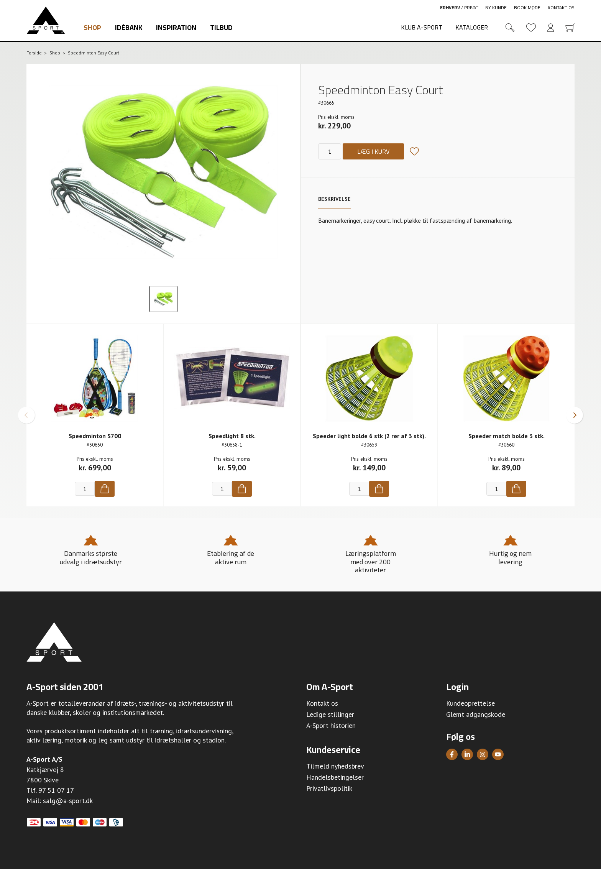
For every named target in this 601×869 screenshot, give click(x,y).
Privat (471, 7)
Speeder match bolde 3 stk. (506, 436)
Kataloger (471, 27)
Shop (92, 27)
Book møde (527, 7)
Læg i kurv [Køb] (373, 151)
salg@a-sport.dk (68, 800)
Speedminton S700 (95, 436)
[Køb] (105, 489)
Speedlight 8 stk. (232, 436)
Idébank (128, 27)
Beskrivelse (334, 198)
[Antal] (329, 151)
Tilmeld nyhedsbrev (335, 766)
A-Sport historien (331, 725)
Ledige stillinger (330, 714)
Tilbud (221, 27)
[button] (26, 415)
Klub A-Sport (421, 27)
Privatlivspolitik (329, 788)
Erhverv (450, 7)
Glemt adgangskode (475, 714)
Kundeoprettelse (470, 703)
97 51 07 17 (56, 790)
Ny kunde (496, 7)
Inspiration (176, 27)
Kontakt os (561, 7)
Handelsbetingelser (335, 777)
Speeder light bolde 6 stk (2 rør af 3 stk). (369, 436)
